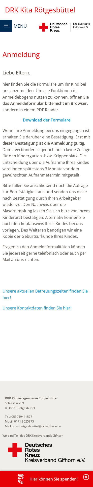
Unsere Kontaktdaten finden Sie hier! (36, 308)
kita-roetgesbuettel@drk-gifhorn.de (36, 426)
